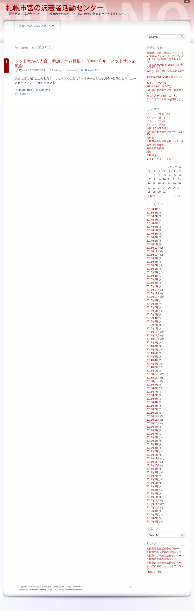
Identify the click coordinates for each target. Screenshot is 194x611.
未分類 (23, 94)
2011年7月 (152, 476)
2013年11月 (153, 377)
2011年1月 (152, 497)
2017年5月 (152, 230)
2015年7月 (152, 307)
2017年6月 (152, 226)
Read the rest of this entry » (32, 89)
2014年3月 (152, 363)
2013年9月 (152, 384)
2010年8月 (152, 514)
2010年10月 (153, 507)
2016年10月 (153, 254)
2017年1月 (152, 244)
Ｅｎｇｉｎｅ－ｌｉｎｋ (160, 158)
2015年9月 (152, 300)
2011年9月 (152, 468)
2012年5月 (152, 440)
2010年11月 (153, 504)
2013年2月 (152, 409)
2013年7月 (152, 391)
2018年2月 (152, 216)
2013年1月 (152, 412)
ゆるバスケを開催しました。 (163, 95)
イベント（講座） (156, 124)
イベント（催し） (156, 117)
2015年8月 (152, 304)
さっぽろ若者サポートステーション (165, 567)
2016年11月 (153, 251)
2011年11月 (153, 461)
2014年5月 (152, 356)
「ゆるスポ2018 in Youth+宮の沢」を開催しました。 (166, 66)
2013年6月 (152, 395)
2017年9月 (152, 219)
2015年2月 (152, 325)
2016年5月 (152, 272)
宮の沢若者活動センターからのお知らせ (165, 133)
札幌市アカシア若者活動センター (165, 552)
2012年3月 (152, 447)
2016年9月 (152, 258)
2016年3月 (152, 279)
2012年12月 (153, 416)
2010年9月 (152, 511)
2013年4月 (152, 402)
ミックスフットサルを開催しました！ (165, 100)
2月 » (178, 196)
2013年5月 (152, 398)
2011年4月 (152, 486)
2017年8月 (152, 223)
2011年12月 (153, 458)
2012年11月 (153, 419)
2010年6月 (152, 521)
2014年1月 (152, 370)
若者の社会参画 (155, 148)
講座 (149, 151)
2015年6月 (152, 311)
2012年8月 (152, 430)
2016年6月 (152, 268)
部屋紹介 (151, 155)
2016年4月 (152, 275)
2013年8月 (152, 388)
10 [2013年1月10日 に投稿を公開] (164, 179)
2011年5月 (152, 483)
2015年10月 (153, 296)
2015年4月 (152, 318)
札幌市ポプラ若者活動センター (164, 555)
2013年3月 (152, 405)
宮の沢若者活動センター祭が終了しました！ (165, 91)
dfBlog (43, 590)
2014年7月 (152, 349)
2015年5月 (152, 314)
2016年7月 (152, 265)
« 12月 (151, 196)
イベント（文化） (156, 121)
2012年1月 (152, 454)
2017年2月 (152, 240)
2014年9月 (152, 342)
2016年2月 (152, 282)
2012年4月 (152, 444)
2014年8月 (152, 346)
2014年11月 (153, 335)
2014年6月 (152, 353)
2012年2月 (152, 451)
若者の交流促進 (155, 144)
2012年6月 (152, 437)
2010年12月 (153, 500)
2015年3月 (152, 321)
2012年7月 (152, 433)
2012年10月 (153, 423)
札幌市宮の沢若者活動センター (38, 26)
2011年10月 (153, 465)
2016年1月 (152, 286)
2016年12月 (153, 247)
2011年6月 (152, 479)
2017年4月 (152, 233)
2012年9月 (152, 426)
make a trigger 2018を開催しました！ (165, 78)
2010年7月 (152, 518)
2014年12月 (153, 332)
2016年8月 (152, 261)
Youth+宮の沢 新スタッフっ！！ (165, 52)
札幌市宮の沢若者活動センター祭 (165, 141)
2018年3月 (152, 212)
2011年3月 (152, 490)
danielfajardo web (74, 590)
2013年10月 (153, 381)
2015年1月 (152, 328)
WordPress (33, 590)
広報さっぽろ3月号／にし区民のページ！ (166, 72)
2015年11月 (153, 293)
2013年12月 (153, 374)
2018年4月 (152, 209)
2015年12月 (153, 289)
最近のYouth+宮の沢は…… (161, 86)
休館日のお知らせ (156, 128)
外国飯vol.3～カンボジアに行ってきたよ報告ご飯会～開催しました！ (165, 59)
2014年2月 (152, 367)
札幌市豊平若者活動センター (163, 559)
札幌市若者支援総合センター (163, 548)
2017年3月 (152, 237)
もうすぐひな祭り (156, 82)
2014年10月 (153, 339)
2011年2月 (152, 493)
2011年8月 (152, 472)
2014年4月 (152, 360)
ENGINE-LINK (154, 572)
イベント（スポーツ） (159, 114)
